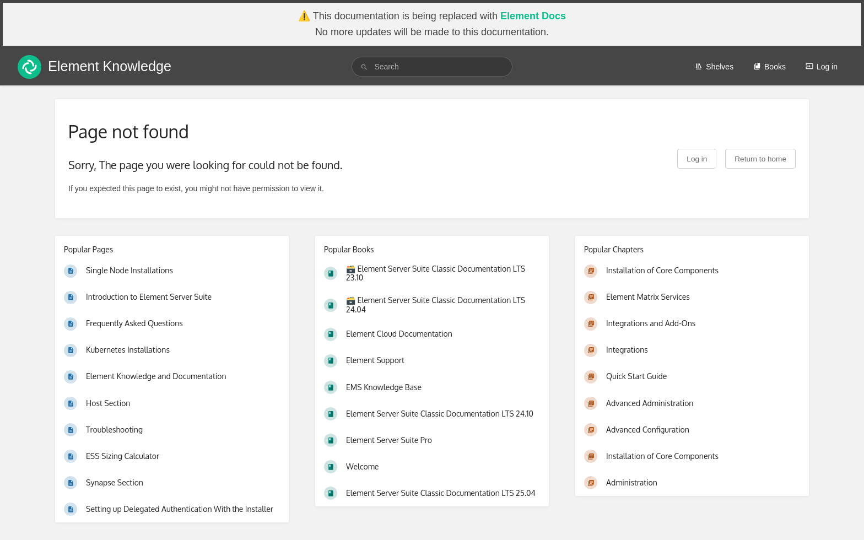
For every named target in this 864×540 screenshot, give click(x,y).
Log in (822, 66)
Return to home (760, 159)
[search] (432, 67)
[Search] (364, 67)
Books (769, 66)
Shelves (714, 66)
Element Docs (533, 15)
